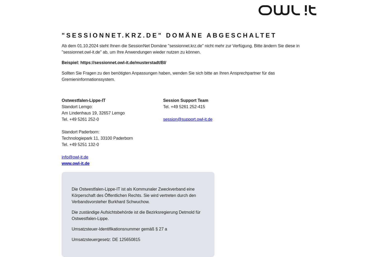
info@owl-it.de (75, 157)
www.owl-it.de (76, 163)
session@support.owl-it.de (187, 119)
